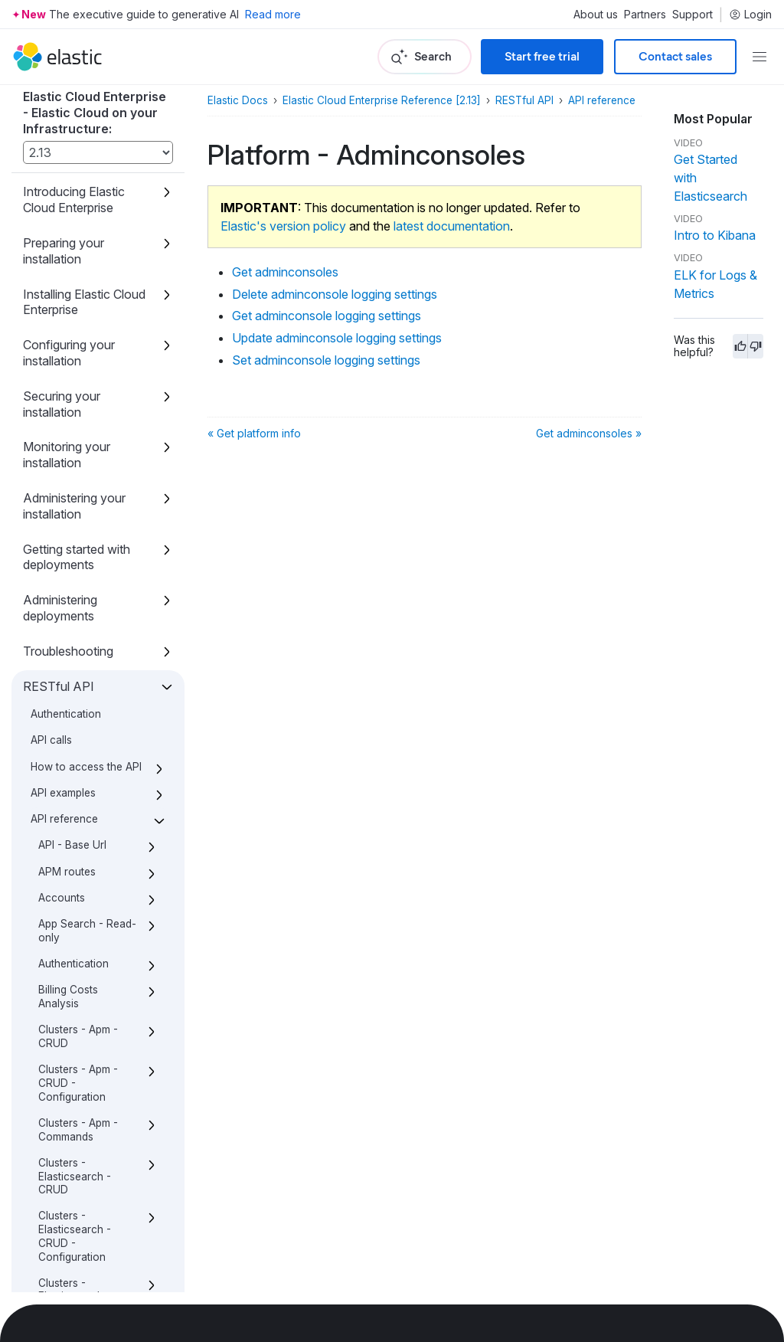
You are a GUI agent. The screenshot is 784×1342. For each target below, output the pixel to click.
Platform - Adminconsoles (79, 97)
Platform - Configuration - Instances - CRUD (82, 388)
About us (595, 14)
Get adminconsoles (93, 130)
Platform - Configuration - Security (75, 441)
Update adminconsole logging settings (84, 249)
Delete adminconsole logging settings (97, 163)
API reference (601, 100)
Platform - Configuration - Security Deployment (75, 568)
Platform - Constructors (70, 768)
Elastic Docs (237, 100)
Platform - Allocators (63, 342)
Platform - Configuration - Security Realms (77, 628)
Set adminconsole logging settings (90, 296)
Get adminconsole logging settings (90, 203)
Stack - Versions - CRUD (82, 1046)
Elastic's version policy (283, 226)
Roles (52, 973)
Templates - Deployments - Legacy (74, 1172)
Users (52, 1212)
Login (750, 14)
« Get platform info (254, 433)
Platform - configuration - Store (75, 907)
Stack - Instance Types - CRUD (78, 1006)
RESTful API (524, 100)
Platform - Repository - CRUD (85, 835)
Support (692, 14)
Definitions (64, 1238)
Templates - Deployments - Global (74, 1118)
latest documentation (452, 226)
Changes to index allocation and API (75, 1278)
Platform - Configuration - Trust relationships (83, 721)
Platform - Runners (84, 867)
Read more (273, 14)
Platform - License (83, 801)
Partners (645, 14)
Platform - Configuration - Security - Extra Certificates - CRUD (86, 502)
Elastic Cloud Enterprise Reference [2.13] (382, 100)
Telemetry (62, 1079)
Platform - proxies (82, 947)
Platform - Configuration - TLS (87, 676)
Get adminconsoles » (589, 433)
